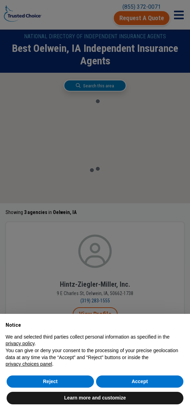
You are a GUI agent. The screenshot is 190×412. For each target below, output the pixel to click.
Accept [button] (140, 381)
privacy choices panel (29, 364)
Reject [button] (50, 381)
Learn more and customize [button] (95, 398)
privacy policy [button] (20, 343)
